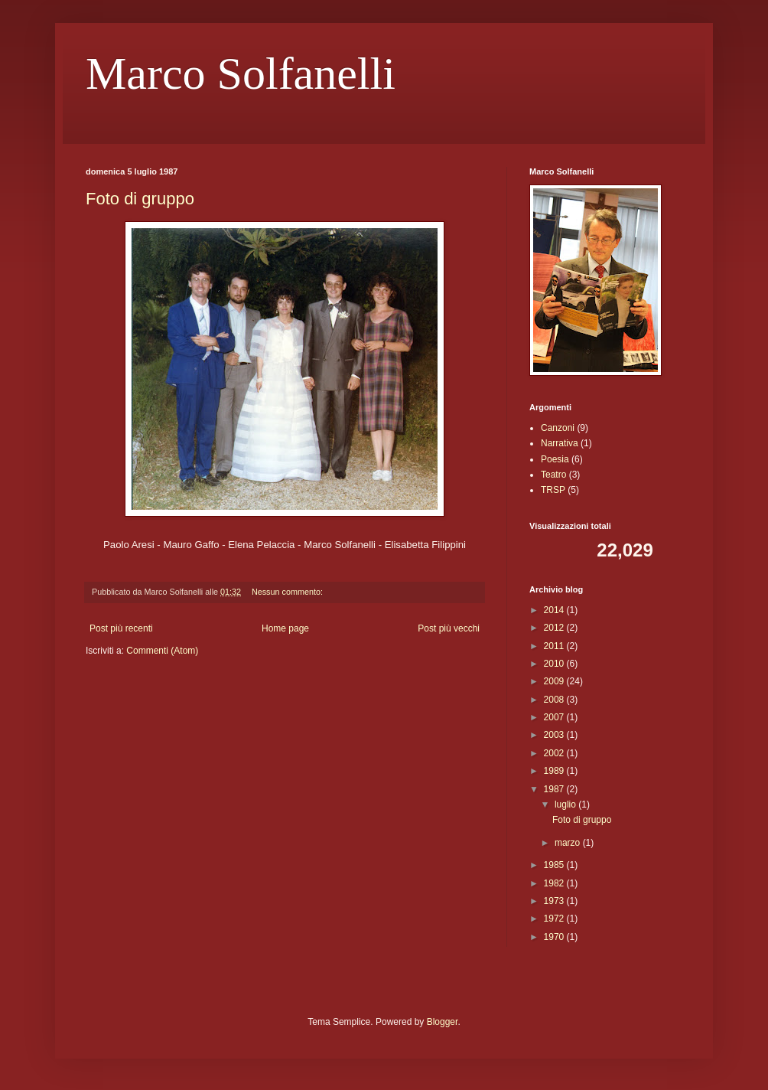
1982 (555, 883)
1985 (555, 865)
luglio (566, 804)
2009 (555, 681)
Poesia (555, 459)
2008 (555, 699)
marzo (569, 842)
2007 (555, 717)
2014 (555, 610)
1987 (555, 789)
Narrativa (559, 443)
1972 (555, 918)
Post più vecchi (449, 628)
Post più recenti (121, 628)
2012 (555, 627)
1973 (555, 901)
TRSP (553, 490)
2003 (555, 734)
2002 (555, 753)
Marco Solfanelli (240, 73)
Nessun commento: (288, 591)
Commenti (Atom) (162, 650)
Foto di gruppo (140, 198)
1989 (555, 770)
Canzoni (557, 428)
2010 (555, 663)
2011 (555, 646)
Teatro (553, 474)
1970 (555, 937)
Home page (285, 628)
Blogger (442, 1022)
